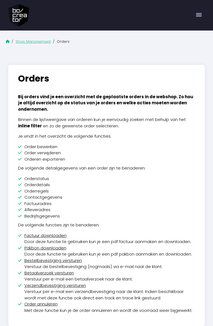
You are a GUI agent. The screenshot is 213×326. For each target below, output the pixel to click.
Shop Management (33, 41)
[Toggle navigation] (199, 15)
